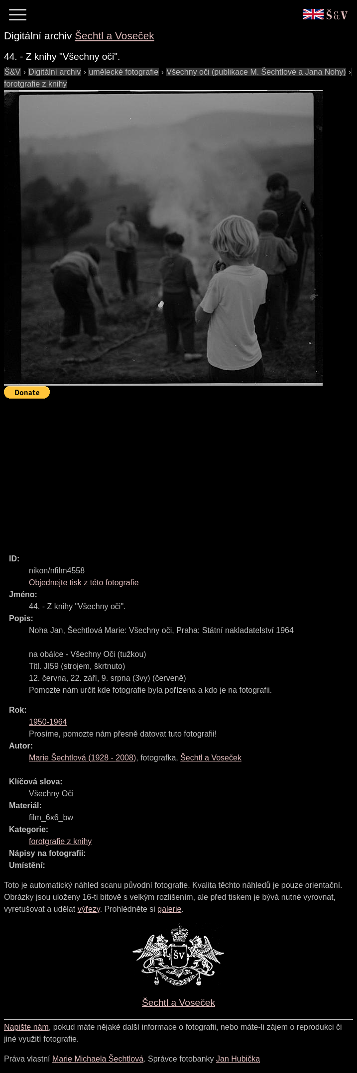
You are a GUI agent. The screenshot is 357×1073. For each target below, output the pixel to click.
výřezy (89, 909)
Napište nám (26, 1027)
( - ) (82, 757)
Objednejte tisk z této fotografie (84, 582)
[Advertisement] (180, 471)
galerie (169, 909)
